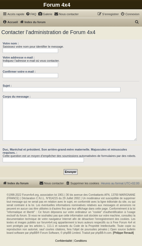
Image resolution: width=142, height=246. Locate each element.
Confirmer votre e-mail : (19, 71)
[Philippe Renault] (123, 232)
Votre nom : (11, 43)
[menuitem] (31, 14)
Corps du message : (17, 96)
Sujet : (7, 85)
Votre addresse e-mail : (19, 57)
